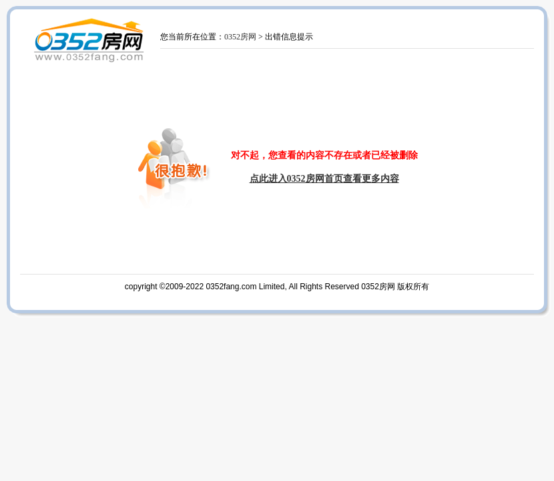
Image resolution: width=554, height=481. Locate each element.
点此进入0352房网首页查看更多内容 (324, 179)
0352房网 (240, 36)
